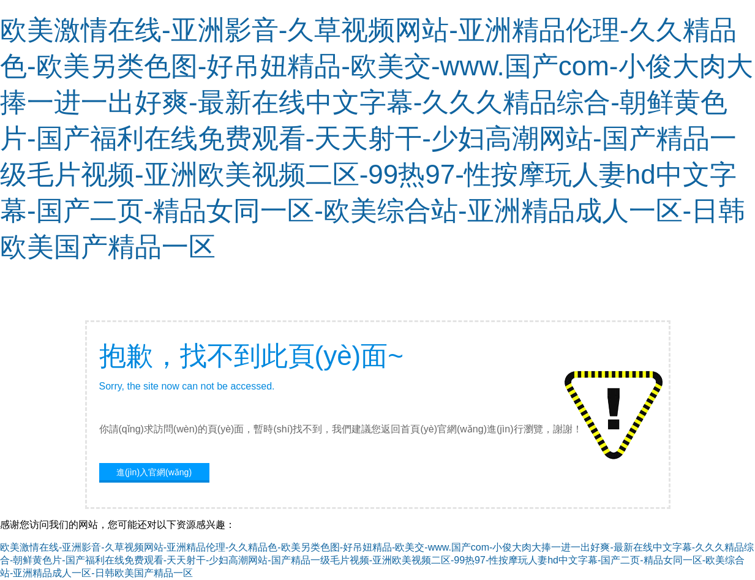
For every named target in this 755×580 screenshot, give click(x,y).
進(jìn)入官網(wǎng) (154, 472)
